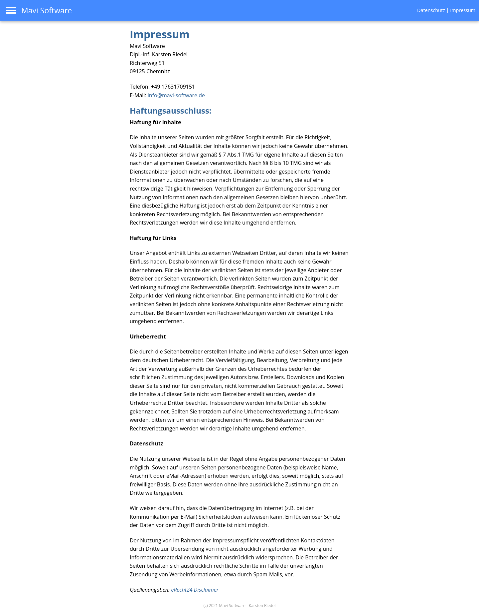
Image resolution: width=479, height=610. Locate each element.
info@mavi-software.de (176, 95)
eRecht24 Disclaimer (195, 589)
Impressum (462, 10)
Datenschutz (431, 10)
